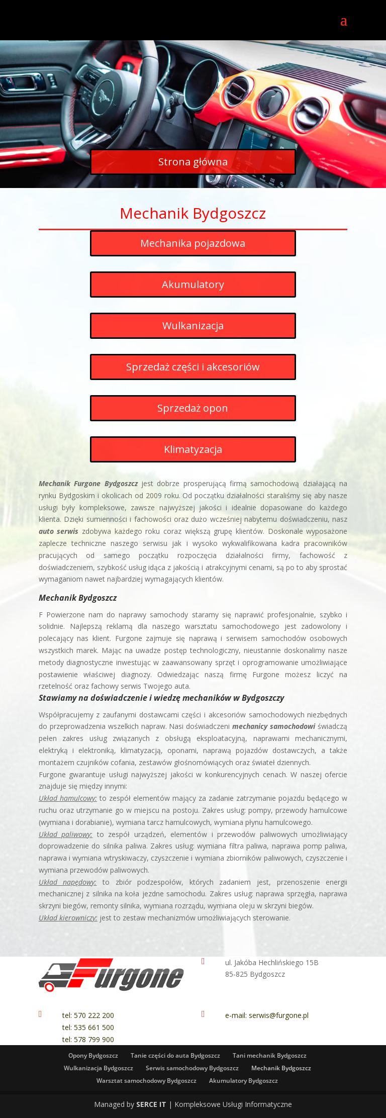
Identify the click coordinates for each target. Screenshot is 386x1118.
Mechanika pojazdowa (192, 243)
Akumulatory (193, 284)
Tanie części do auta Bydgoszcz (175, 1055)
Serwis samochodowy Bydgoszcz (192, 1068)
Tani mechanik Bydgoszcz (270, 1055)
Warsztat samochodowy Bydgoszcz (146, 1080)
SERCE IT (151, 1104)
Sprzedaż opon (192, 408)
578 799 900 (94, 1039)
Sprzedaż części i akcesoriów (193, 367)
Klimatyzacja (193, 449)
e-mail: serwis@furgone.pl (267, 1015)
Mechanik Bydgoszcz (281, 1068)
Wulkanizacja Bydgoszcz (98, 1068)
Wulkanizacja (193, 325)
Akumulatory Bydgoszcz (243, 1080)
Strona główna (193, 161)
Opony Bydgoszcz (93, 1055)
